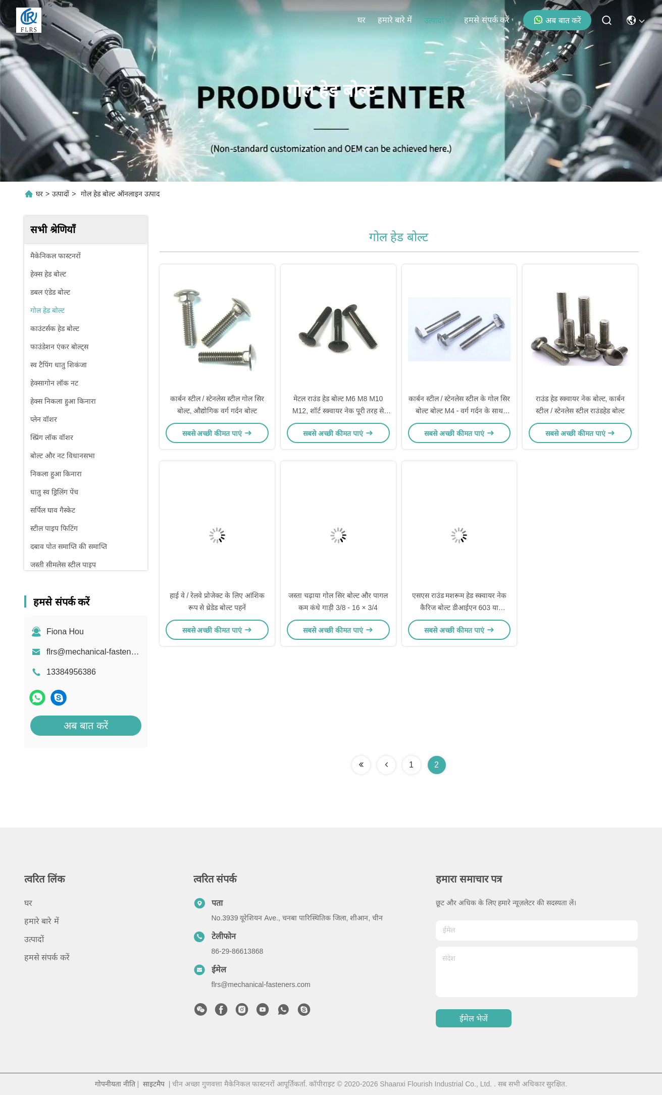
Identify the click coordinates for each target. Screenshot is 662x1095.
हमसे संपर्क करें (487, 20)
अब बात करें (557, 20)
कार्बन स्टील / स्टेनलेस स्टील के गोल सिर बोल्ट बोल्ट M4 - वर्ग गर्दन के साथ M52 (459, 411)
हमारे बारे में (395, 20)
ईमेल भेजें (474, 1018)
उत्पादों (438, 20)
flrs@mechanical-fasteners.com (103, 651)
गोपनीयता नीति (115, 1084)
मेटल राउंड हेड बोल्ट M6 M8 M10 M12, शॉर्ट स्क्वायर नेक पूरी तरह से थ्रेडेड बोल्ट (338, 411)
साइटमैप (154, 1084)
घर (362, 20)
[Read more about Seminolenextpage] (361, 765)
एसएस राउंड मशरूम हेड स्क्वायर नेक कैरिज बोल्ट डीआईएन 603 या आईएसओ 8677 (459, 607)
